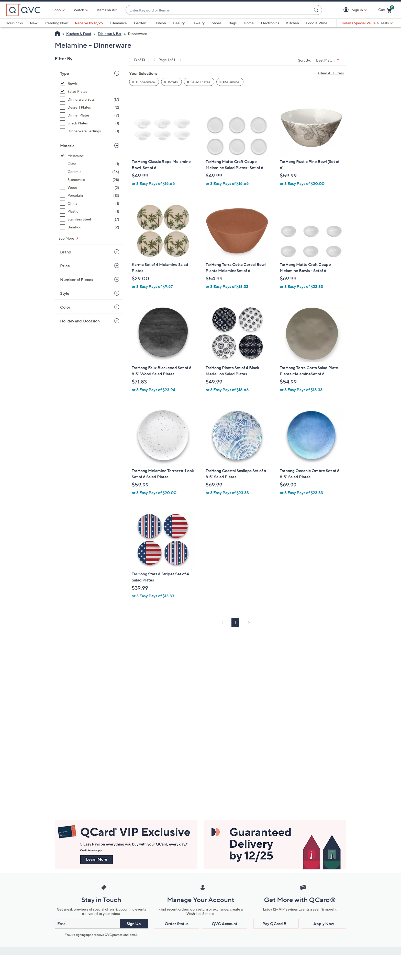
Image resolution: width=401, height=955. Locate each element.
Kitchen (292, 23)
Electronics (270, 23)
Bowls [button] (173, 82)
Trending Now (56, 23)
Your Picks (14, 23)
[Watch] (79, 10)
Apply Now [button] (323, 923)
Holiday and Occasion (80, 320)
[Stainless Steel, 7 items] (89, 219)
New (34, 23)
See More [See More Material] (67, 238)
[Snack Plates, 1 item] (89, 123)
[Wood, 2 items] (89, 187)
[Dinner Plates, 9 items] (89, 115)
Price (65, 265)
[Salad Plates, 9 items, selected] (89, 91)
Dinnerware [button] (145, 82)
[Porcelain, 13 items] (89, 195)
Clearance (118, 23)
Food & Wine (316, 23)
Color (65, 307)
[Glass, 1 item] (89, 163)
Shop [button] (56, 10)
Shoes (216, 23)
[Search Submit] (317, 10)
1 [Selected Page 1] (235, 622)
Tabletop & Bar (109, 33)
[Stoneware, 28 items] (89, 179)
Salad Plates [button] (200, 82)
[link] (153, 59)
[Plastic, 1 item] (89, 211)
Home (249, 23)
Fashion (159, 23)
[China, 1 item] (89, 203)
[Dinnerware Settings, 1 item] (89, 131)
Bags (233, 23)
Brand (65, 251)
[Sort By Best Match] (329, 60)
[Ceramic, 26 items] (89, 171)
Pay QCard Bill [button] (275, 923)
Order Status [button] (176, 923)
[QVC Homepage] (57, 34)
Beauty (179, 23)
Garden (140, 23)
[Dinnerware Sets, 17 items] (89, 99)
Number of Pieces (76, 279)
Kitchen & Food (78, 33)
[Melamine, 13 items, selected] (89, 155)
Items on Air (107, 10)
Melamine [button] (231, 82)
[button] (347, 10)
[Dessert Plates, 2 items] (89, 107)
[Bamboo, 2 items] (89, 227)
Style (64, 293)
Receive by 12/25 (89, 23)
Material (67, 145)
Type (64, 73)
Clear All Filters (331, 73)
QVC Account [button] (224, 923)
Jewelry (198, 23)
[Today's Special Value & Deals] (367, 23)
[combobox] (218, 10)
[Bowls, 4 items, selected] (89, 83)
